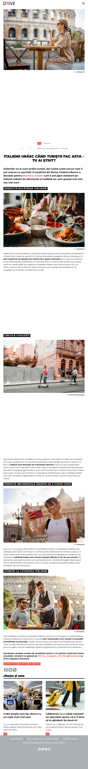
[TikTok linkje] (45, 749)
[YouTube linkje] (48, 749)
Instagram (51, 656)
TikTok (41, 656)
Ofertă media (70, 739)
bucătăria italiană (10, 664)
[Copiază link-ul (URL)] (14, 670)
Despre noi (16, 739)
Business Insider (33, 175)
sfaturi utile (23, 664)
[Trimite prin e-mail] (10, 670)
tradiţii (37, 664)
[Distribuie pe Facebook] (5, 670)
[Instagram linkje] (42, 749)
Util (39, 143)
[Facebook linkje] (39, 749)
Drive (22, 148)
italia (31, 664)
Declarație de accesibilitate (42, 739)
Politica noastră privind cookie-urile (44, 743)
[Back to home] (9, 3)
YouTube (62, 656)
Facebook (75, 656)
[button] (83, 3)
